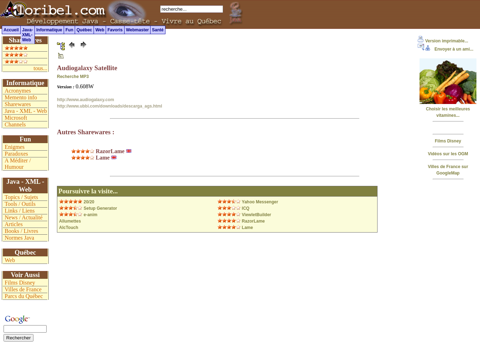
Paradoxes (16, 154)
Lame (247, 227)
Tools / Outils (20, 204)
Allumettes (70, 221)
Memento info (21, 97)
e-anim (90, 214)
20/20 (89, 201)
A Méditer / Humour (18, 163)
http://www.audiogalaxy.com (85, 99)
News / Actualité (24, 217)
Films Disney (448, 141)
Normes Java (19, 238)
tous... (40, 68)
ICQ (245, 208)
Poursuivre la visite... (88, 191)
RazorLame (253, 221)
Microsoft (16, 118)
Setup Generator (100, 208)
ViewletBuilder (256, 214)
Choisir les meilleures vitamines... (448, 109)
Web (10, 260)
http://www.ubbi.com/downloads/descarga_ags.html (109, 106)
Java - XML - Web (26, 111)
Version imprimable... (443, 40)
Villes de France (23, 289)
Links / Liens (20, 211)
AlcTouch (68, 227)
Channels (15, 124)
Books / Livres (21, 231)
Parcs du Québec (24, 296)
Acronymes (18, 91)
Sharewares (18, 104)
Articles (14, 224)
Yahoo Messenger (260, 201)
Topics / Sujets (21, 197)
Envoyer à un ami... (445, 49)
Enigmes (15, 147)
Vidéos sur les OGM (448, 153)
